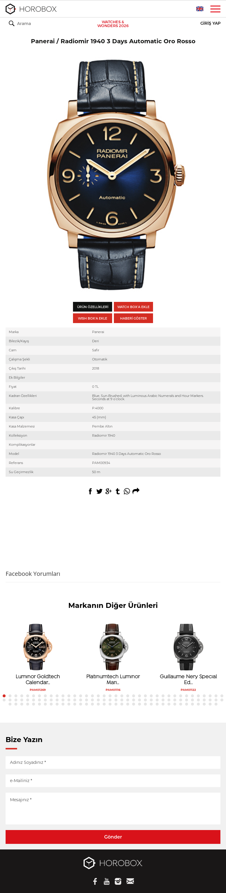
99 (139, 704)
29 (168, 695)
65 (157, 700)
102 (157, 704)
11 (63, 695)
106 (180, 704)
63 (145, 700)
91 (92, 704)
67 (168, 700)
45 (39, 700)
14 (80, 695)
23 (133, 695)
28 (163, 695)
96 (121, 704)
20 (115, 695)
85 (57, 704)
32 (186, 695)
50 (68, 700)
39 (4, 700)
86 (63, 704)
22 (127, 695)
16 (92, 695)
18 (104, 695)
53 (86, 700)
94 (110, 704)
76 (221, 700)
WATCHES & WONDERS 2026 (113, 24)
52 (80, 700)
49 (63, 700)
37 (216, 695)
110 (204, 704)
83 (45, 704)
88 (74, 704)
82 (39, 704)
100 (145, 704)
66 (163, 700)
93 (104, 704)
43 (27, 700)
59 (121, 700)
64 (151, 700)
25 (145, 695)
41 (15, 700)
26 (151, 695)
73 (204, 700)
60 (127, 700)
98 (133, 704)
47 (51, 700)
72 (198, 700)
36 (210, 695)
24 (139, 695)
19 (110, 695)
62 (139, 700)
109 (198, 704)
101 (151, 704)
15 (86, 695)
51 (74, 700)
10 (57, 695)
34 (198, 695)
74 (210, 700)
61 (133, 700)
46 (45, 700)
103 (163, 704)
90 (86, 704)
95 (115, 704)
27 (157, 695)
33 (192, 695)
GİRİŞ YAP (210, 23)
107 (186, 704)
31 (180, 695)
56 (104, 700)
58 (115, 700)
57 (110, 700)
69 (180, 700)
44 (33, 700)
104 (168, 704)
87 (68, 704)
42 (21, 700)
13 (74, 695)
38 (221, 695)
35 (204, 695)
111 (210, 704)
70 (186, 700)
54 (92, 700)
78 (15, 704)
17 (98, 695)
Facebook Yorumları (33, 574)
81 (33, 704)
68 (174, 700)
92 (98, 704)
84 (51, 704)
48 (57, 700)
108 (192, 704)
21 (121, 695)
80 (27, 704)
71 (192, 700)
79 (21, 704)
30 (174, 695)
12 (68, 695)
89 (80, 704)
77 (10, 704)
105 (174, 704)
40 (10, 700)
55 (98, 700)
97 (127, 704)
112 (216, 704)
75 (216, 700)
